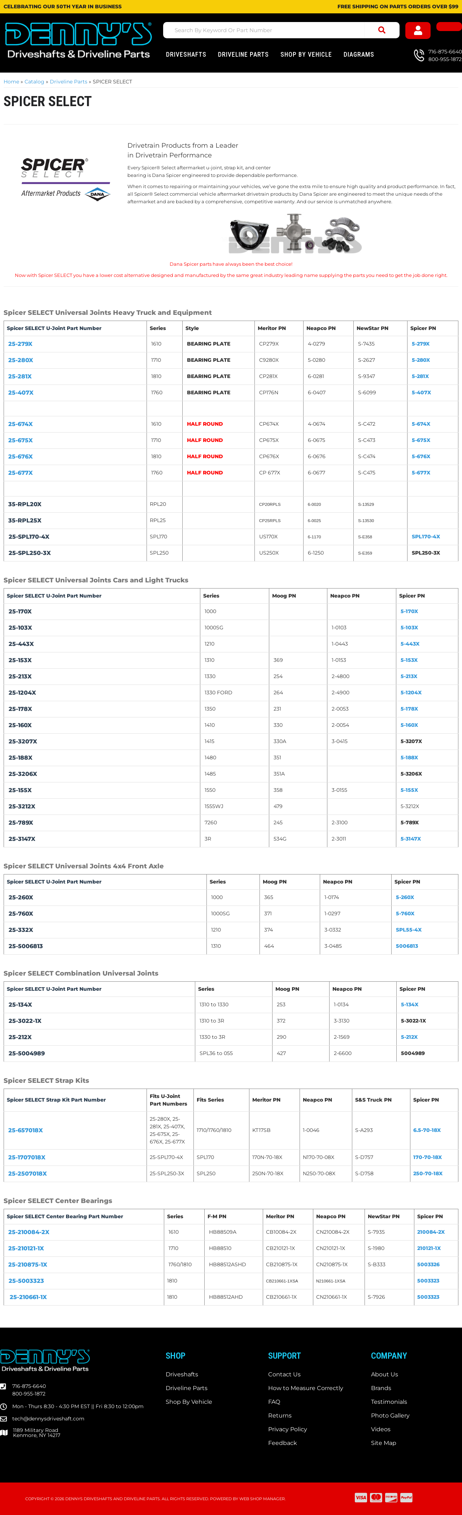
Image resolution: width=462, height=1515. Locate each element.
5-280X (421, 360)
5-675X (421, 440)
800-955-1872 (28, 1393)
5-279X (421, 343)
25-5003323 (26, 1280)
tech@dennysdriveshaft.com (48, 1418)
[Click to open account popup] (418, 30)
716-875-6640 (29, 1386)
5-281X (420, 376)
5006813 (407, 946)
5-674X (421, 424)
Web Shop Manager (262, 1498)
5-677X (421, 472)
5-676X (421, 456)
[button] (281, 30)
